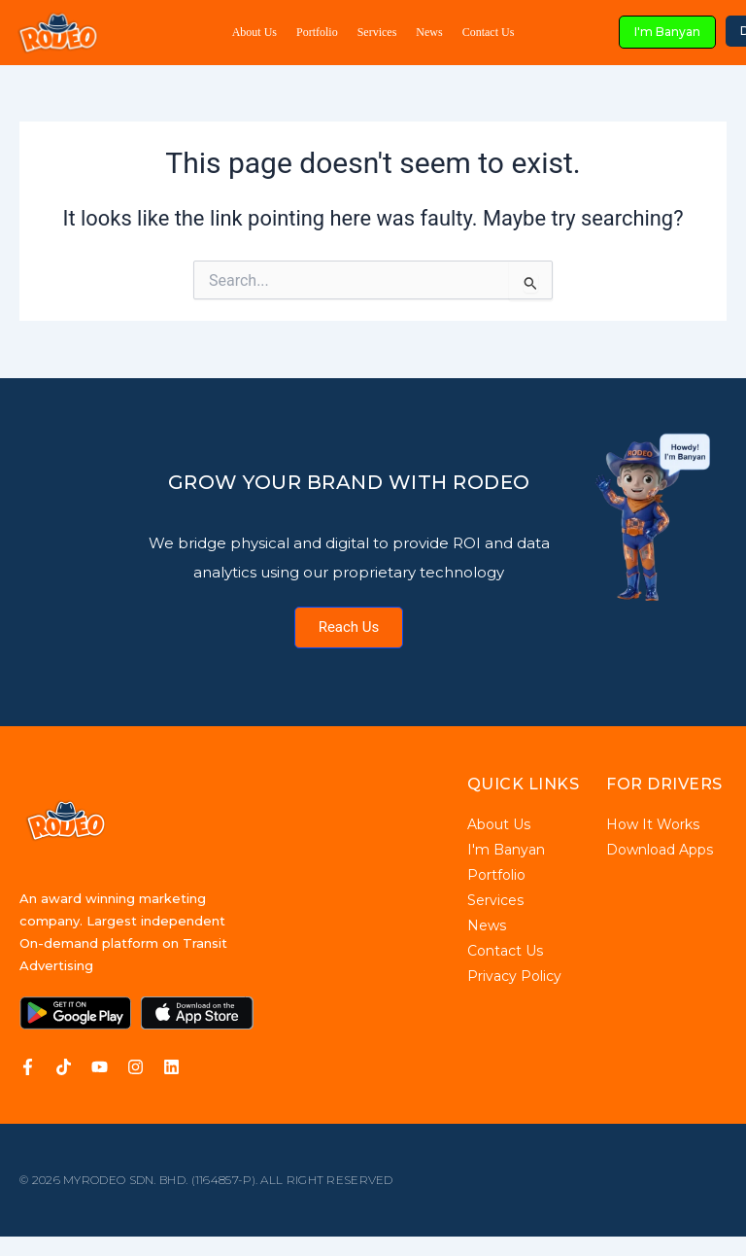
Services (377, 32)
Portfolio (317, 32)
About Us (254, 32)
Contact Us (488, 32)
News (429, 32)
